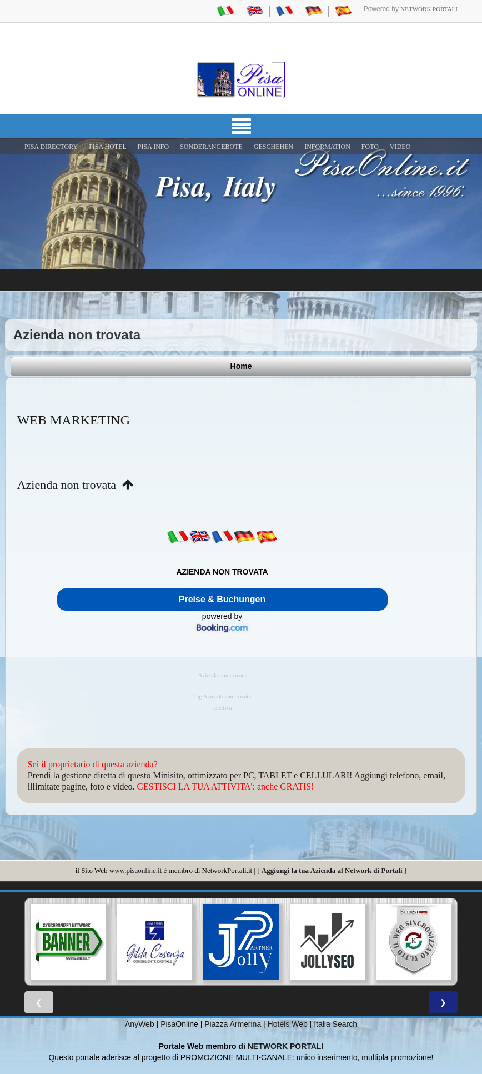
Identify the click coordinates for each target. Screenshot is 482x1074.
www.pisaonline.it (135, 870)
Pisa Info (153, 147)
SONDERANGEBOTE (211, 147)
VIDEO (400, 147)
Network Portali (429, 9)
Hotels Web (288, 1024)
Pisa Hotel (108, 147)
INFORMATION (327, 147)
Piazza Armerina (232, 1024)
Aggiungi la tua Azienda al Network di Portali (332, 870)
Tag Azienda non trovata (222, 696)
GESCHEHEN (273, 147)
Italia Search (335, 1024)
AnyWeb (139, 1024)
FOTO (370, 147)
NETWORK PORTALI (286, 1046)
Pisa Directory (51, 147)
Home (241, 366)
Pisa (167, 1024)
